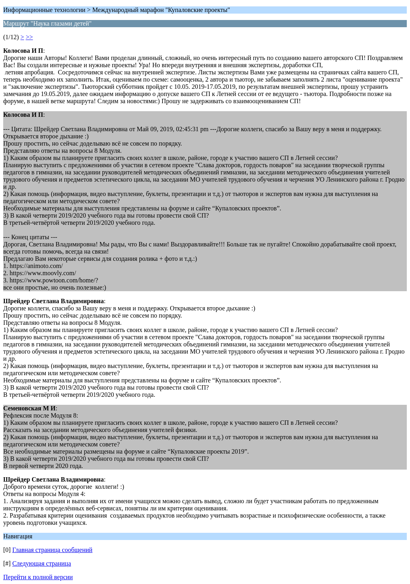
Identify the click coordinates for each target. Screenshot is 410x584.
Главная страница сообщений (52, 549)
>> (29, 37)
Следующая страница (41, 563)
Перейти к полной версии (38, 577)
